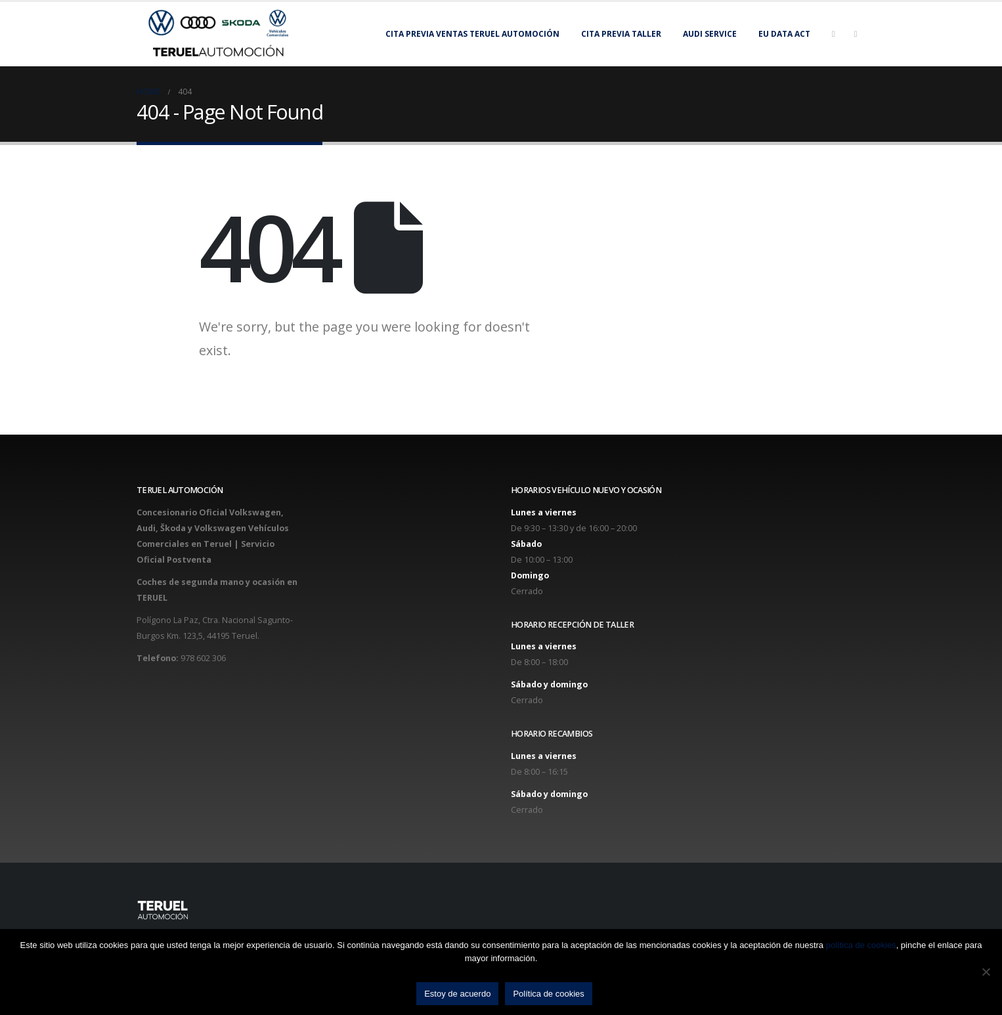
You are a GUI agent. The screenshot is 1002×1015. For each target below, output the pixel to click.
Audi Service (710, 33)
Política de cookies (548, 994)
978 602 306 (203, 658)
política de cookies (861, 945)
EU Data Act (784, 33)
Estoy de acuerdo (457, 994)
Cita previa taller (621, 33)
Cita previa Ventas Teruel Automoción (472, 33)
